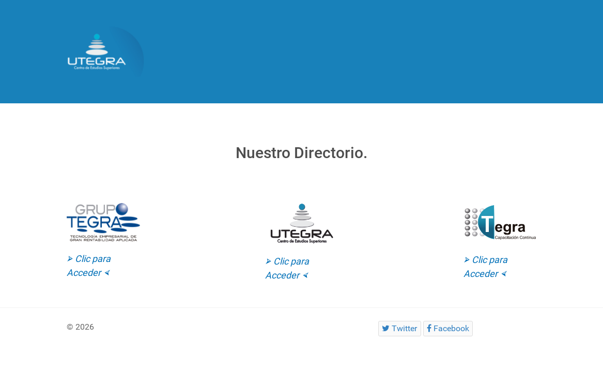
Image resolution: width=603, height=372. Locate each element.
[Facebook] (448, 328)
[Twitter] (399, 328)
